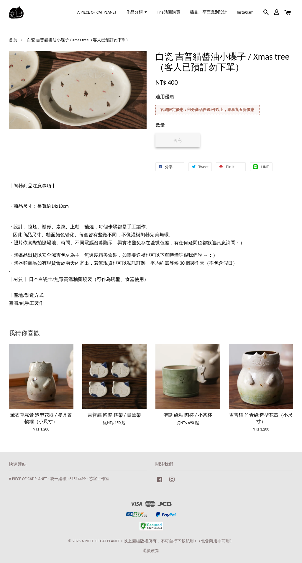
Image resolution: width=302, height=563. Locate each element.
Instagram (245, 12)
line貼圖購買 (168, 12)
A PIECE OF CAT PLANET (96, 12)
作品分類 (136, 12)
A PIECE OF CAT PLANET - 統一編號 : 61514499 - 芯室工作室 (59, 478)
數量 (160, 125)
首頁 (13, 39)
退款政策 (151, 550)
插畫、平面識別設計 (208, 12)
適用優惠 (164, 96)
